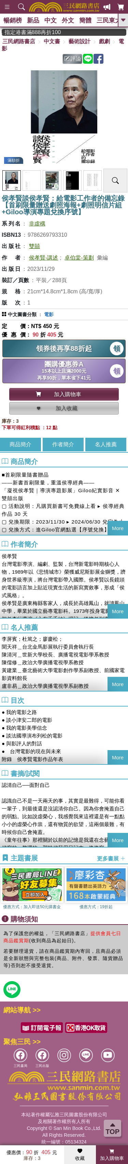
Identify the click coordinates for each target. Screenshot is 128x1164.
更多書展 (111, 859)
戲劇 (104, 41)
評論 (72, 59)
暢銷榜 (12, 20)
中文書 (52, 41)
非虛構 (37, 224)
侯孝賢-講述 (43, 258)
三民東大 (109, 20)
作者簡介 (63, 444)
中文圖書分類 (22, 314)
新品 (33, 20)
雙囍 (34, 246)
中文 (50, 20)
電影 (49, 314)
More (118, 528)
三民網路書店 (18, 41)
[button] (123, 888)
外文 (68, 20)
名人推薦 (106, 444)
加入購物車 (112, 1155)
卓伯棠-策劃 (79, 258)
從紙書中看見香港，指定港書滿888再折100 (39, 32)
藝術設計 (79, 41)
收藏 (80, 1155)
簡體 (85, 20)
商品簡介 (20, 444)
